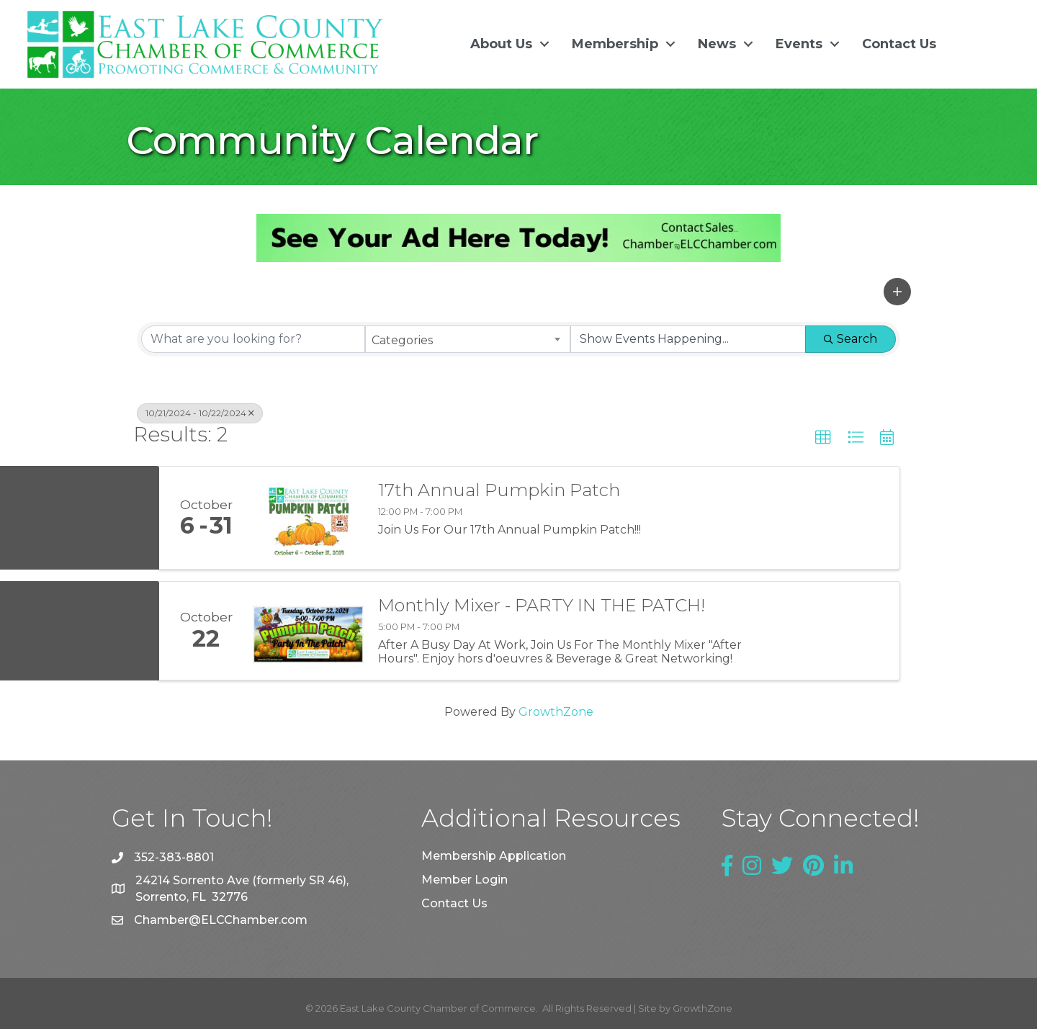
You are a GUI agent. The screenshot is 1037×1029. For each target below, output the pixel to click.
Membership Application (493, 856)
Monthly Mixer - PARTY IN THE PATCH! (541, 605)
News (717, 44)
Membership (615, 44)
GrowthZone (555, 712)
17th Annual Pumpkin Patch (499, 490)
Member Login (464, 879)
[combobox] (467, 338)
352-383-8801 (174, 857)
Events (799, 44)
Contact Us (899, 44)
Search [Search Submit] (850, 338)
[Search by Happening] (688, 338)
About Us (501, 44)
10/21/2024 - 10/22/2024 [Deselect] (199, 412)
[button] (897, 291)
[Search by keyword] (253, 338)
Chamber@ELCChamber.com (220, 920)
